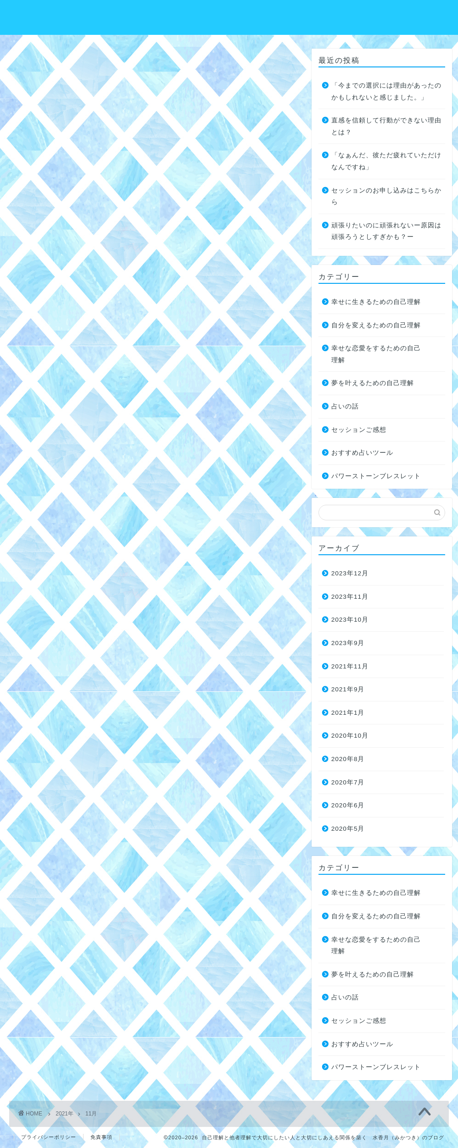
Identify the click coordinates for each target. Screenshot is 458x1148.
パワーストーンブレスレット (376, 476)
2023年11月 (350, 596)
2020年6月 (348, 805)
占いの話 (345, 406)
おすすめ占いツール (362, 452)
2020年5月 (348, 828)
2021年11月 (350, 666)
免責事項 (101, 1137)
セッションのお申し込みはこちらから (386, 196)
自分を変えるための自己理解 (376, 325)
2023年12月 (350, 573)
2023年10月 (350, 619)
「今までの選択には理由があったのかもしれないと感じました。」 (386, 91)
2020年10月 (350, 735)
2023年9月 (348, 643)
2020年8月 (348, 759)
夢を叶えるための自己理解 (372, 383)
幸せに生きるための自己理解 (376, 301)
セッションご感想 (358, 429)
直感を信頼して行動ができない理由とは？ (386, 126)
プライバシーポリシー (48, 1137)
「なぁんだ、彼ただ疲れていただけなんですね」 (386, 161)
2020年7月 (348, 782)
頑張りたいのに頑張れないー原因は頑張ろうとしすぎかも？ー (386, 231)
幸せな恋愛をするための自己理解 (376, 354)
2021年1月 (348, 712)
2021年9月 (348, 689)
